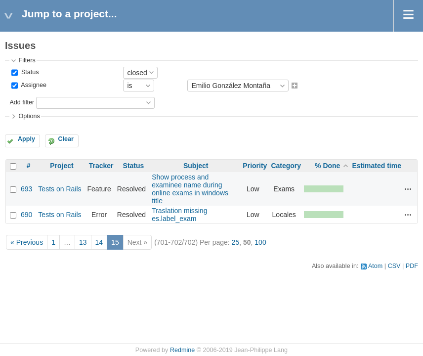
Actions (408, 189)
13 (83, 242)
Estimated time (376, 166)
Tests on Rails (59, 189)
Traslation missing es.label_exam (179, 214)
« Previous (26, 242)
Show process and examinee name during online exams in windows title (190, 189)
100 (260, 242)
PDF (412, 266)
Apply (26, 138)
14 (99, 242)
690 (26, 215)
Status (29, 72)
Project (61, 166)
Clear (66, 138)
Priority (255, 166)
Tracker (101, 166)
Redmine (182, 350)
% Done (327, 166)
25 (236, 242)
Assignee (32, 85)
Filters (26, 60)
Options (29, 116)
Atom (375, 266)
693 (26, 189)
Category (286, 166)
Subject (196, 166)
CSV (394, 266)
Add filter (21, 102)
